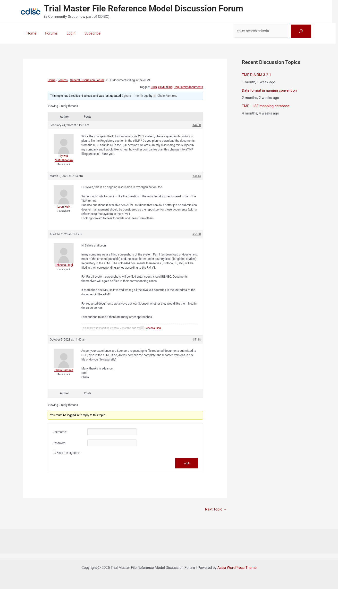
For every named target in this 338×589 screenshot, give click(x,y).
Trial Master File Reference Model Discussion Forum (143, 9)
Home (30, 33)
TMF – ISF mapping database (266, 106)
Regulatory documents (188, 87)
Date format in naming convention (269, 90)
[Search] (301, 31)
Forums (49, 33)
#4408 (197, 125)
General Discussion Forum (87, 80)
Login (66, 33)
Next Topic (216, 509)
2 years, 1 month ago (135, 95)
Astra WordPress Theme (237, 567)
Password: (59, 443)
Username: (60, 432)
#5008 (197, 234)
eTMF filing (165, 87)
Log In (187, 463)
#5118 (197, 339)
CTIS (154, 87)
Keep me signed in (68, 453)
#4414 (197, 176)
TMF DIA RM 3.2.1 (256, 75)
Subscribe (87, 33)
